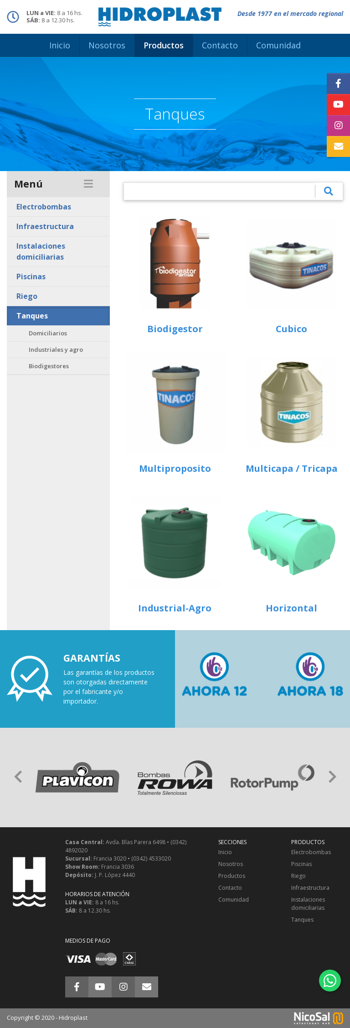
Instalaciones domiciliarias (40, 251)
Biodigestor (175, 329)
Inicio (225, 852)
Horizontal (291, 608)
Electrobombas (43, 207)
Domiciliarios (48, 333)
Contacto (230, 888)
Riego (26, 296)
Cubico (291, 329)
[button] (18, 777)
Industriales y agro (56, 349)
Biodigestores (49, 366)
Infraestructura (45, 226)
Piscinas (31, 276)
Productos (231, 876)
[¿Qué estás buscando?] (219, 191)
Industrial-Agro (174, 608)
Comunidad (233, 899)
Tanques (32, 316)
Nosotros (230, 864)
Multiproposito (175, 468)
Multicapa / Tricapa (292, 468)
